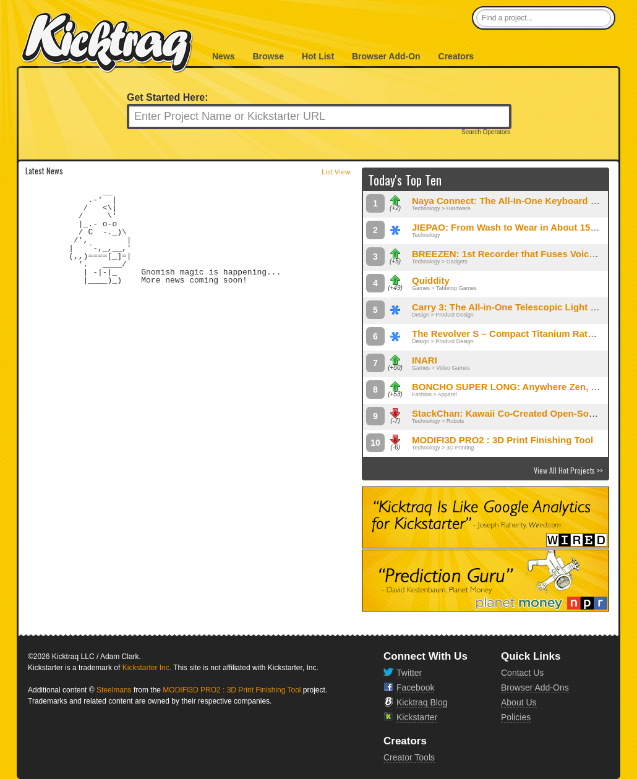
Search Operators (485, 132)
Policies (516, 717)
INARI (424, 360)
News (223, 56)
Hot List (318, 56)
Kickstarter (416, 717)
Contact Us (522, 673)
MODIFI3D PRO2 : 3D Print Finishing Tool (502, 440)
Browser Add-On (386, 56)
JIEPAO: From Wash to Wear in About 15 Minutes (520, 227)
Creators (456, 56)
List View (336, 171)
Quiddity (431, 280)
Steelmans (114, 690)
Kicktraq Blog (421, 702)
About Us (519, 702)
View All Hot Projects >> (568, 470)
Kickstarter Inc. (146, 667)
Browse (268, 56)
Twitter (409, 673)
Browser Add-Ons (535, 687)
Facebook (415, 687)
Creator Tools (409, 757)
